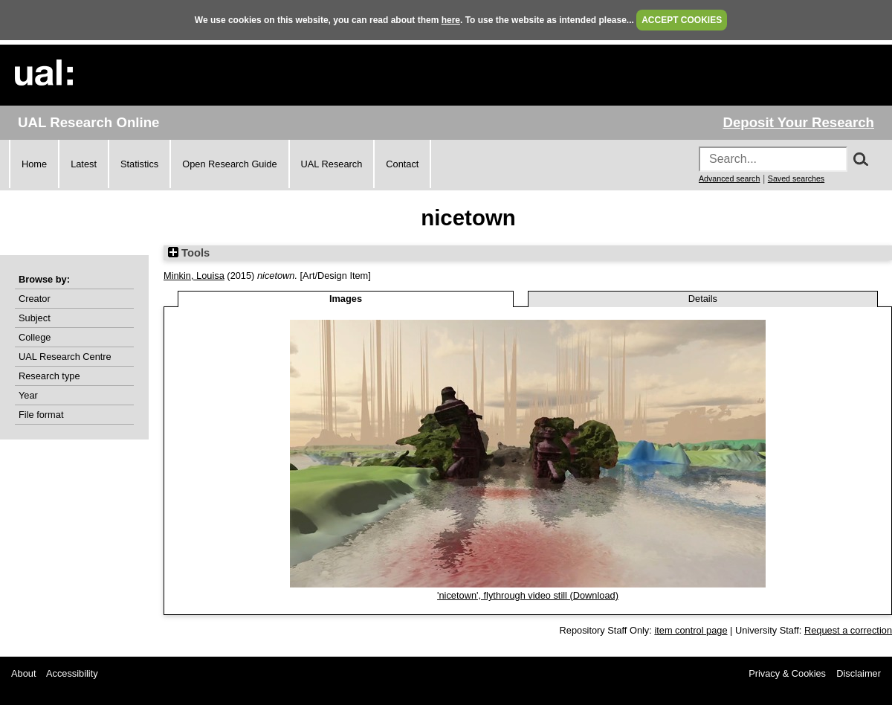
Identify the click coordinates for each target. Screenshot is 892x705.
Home (34, 164)
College (35, 337)
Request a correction (848, 630)
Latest (84, 164)
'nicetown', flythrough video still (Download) (527, 595)
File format (41, 414)
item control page (690, 630)
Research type (49, 376)
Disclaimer (858, 673)
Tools (189, 253)
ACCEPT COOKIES (681, 20)
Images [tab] (345, 298)
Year (28, 395)
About (23, 673)
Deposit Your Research (798, 122)
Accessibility (72, 673)
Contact (402, 164)
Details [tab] (702, 298)
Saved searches (796, 178)
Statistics (139, 164)
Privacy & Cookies (787, 673)
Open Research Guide (229, 164)
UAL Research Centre (65, 356)
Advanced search (729, 178)
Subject (35, 317)
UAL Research (332, 164)
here (451, 20)
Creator (35, 298)
